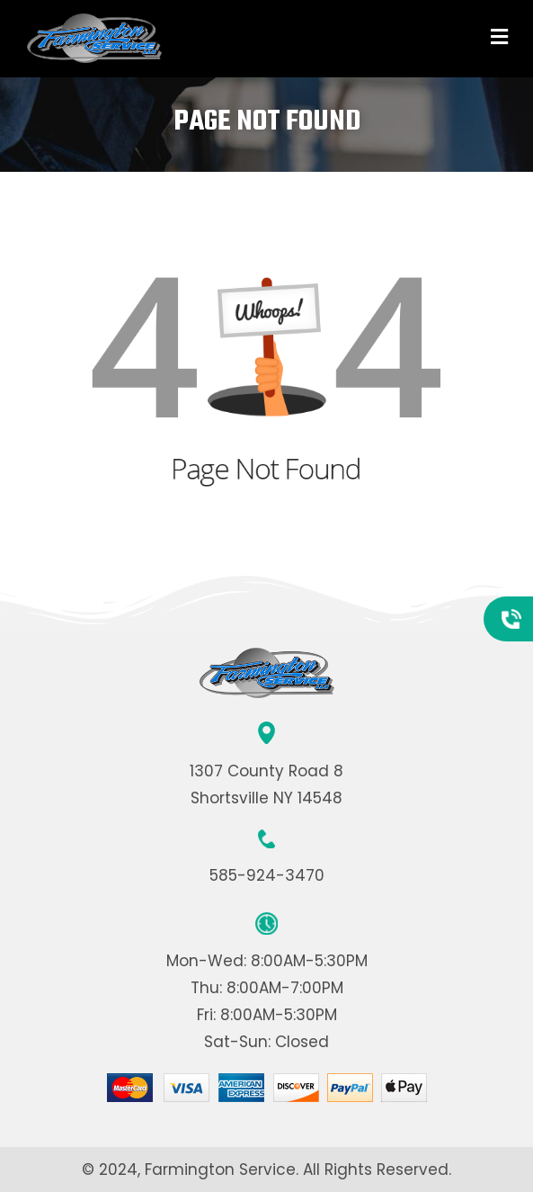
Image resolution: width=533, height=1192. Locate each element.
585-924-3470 (266, 875)
